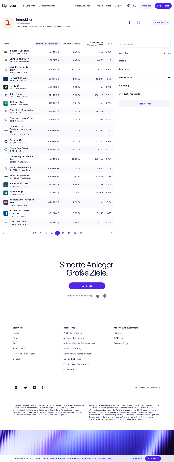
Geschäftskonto (47, 5)
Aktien (167, 53)
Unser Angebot (84, 5)
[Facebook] (16, 387)
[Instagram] (44, 387)
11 (57, 233)
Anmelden (146, 5)
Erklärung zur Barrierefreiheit (77, 364)
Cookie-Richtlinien (72, 359)
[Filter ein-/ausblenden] (139, 22)
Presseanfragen (121, 343)
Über (108, 5)
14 (75, 233)
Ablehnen (137, 458)
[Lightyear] (9, 6)
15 (81, 233)
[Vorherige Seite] (4, 233)
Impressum (68, 369)
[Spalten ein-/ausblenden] (130, 22)
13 (69, 233)
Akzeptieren (153, 458)
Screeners (161, 22)
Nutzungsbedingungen (74, 338)
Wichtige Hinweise (72, 333)
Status (16, 359)
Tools (15, 343)
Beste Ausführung (72, 348)
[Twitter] (25, 387)
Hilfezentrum (19, 348)
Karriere (117, 333)
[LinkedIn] (34, 387)
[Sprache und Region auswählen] (129, 6)
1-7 (34, 233)
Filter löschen (144, 103)
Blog (15, 338)
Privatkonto (29, 5)
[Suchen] (134, 6)
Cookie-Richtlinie (103, 458)
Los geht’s (87, 286)
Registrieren (163, 5)
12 (63, 233)
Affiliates (118, 338)
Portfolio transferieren (24, 353)
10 (52, 233)
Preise (100, 5)
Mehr (118, 5)
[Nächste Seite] (111, 233)
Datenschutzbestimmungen (77, 353)
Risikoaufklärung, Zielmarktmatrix (79, 343)
